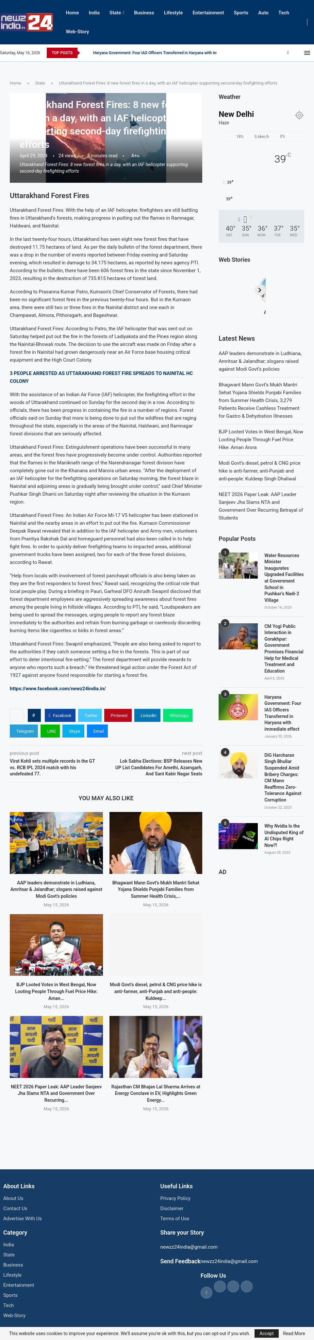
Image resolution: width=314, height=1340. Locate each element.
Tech (283, 13)
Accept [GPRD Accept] (266, 1333)
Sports (241, 13)
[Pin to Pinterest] (118, 715)
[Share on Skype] (73, 731)
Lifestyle (173, 13)
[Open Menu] (307, 53)
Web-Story (77, 32)
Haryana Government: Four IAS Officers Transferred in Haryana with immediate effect (282, 713)
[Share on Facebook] (60, 715)
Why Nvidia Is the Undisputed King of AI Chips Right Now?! (284, 835)
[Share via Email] (97, 731)
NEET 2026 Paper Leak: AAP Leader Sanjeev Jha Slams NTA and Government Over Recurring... (56, 1093)
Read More (294, 1333)
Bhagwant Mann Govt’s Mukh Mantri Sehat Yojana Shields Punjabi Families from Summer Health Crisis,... (155, 889)
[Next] (298, 290)
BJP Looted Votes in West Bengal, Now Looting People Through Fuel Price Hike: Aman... (56, 991)
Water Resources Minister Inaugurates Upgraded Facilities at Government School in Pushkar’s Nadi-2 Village (284, 578)
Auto (263, 13)
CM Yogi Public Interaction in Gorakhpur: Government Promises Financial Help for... (166, 53)
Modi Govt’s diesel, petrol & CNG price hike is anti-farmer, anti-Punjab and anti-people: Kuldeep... (156, 991)
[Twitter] (292, 52)
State (115, 13)
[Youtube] (300, 52)
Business (144, 13)
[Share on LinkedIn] (147, 715)
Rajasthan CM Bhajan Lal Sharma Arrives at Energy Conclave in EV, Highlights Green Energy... (155, 1093)
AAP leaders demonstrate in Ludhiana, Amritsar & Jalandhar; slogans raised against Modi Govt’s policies (56, 889)
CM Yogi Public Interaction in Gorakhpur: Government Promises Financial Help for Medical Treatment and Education (284, 649)
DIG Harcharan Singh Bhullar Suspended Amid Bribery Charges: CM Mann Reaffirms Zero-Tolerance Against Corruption (282, 777)
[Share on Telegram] (24, 731)
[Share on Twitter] (90, 715)
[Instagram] (296, 52)
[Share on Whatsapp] (177, 715)
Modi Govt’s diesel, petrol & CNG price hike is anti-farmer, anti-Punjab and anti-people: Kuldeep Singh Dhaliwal (260, 471)
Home (72, 13)
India (94, 13)
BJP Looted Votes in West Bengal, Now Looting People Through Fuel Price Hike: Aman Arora (261, 439)
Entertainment (208, 13)
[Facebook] (288, 52)
